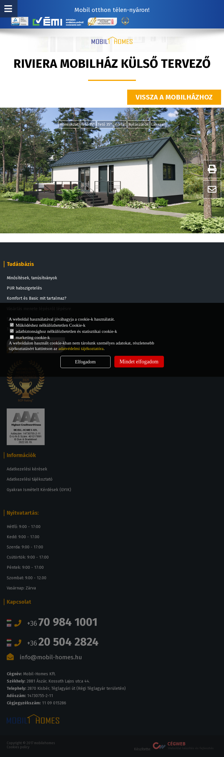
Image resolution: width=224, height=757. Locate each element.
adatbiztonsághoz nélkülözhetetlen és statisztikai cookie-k (63, 331)
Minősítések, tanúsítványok (32, 278)
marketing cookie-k (30, 337)
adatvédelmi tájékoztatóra (81, 348)
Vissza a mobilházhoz (174, 97)
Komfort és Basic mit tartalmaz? (36, 298)
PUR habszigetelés (24, 288)
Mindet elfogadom (139, 362)
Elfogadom (85, 361)
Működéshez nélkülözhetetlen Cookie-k (47, 325)
